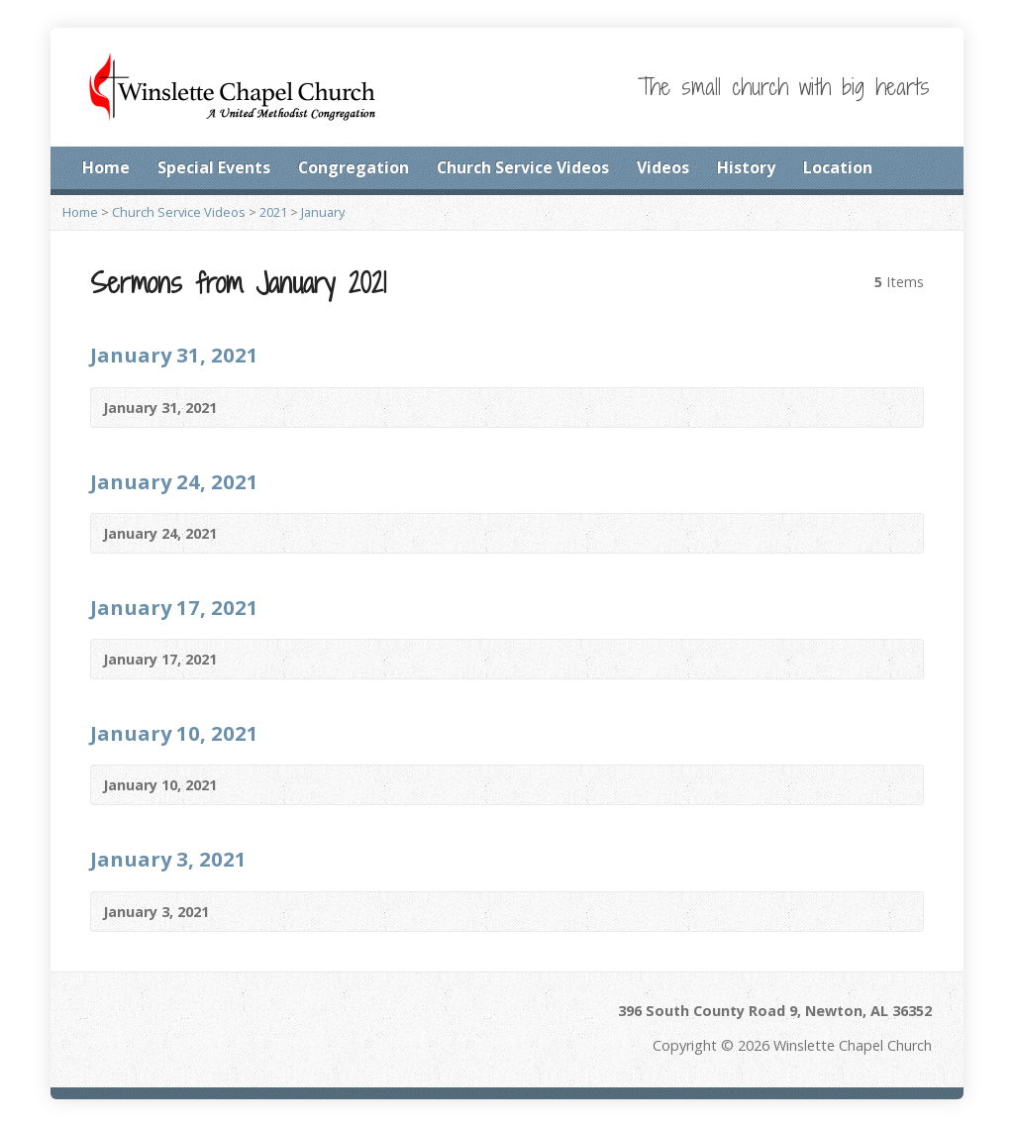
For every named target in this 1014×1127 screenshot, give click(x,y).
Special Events (213, 167)
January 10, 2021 (174, 733)
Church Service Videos (523, 167)
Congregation (353, 167)
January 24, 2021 (174, 481)
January (323, 212)
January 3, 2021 (168, 858)
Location (837, 167)
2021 (273, 212)
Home (106, 167)
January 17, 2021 (174, 607)
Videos (663, 167)
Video (246, 407)
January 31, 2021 (174, 354)
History (746, 167)
